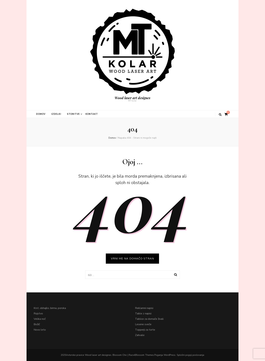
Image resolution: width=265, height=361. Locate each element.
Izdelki (56, 114)
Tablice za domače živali (149, 319)
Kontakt (92, 114)
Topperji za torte (145, 330)
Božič (37, 324)
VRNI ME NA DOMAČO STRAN (132, 258)
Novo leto (40, 330)
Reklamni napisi (144, 308)
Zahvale (139, 335)
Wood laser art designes (132, 97)
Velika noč (40, 319)
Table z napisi (143, 313)
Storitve (73, 114)
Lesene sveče (143, 324)
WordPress (169, 355)
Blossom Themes (144, 355)
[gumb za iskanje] (220, 114)
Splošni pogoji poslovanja (190, 355)
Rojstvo (38, 313)
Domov (40, 114)
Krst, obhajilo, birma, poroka (50, 308)
